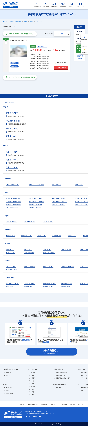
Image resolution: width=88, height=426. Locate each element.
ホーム (5, 21)
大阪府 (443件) (12, 159)
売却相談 (58, 388)
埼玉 (31, 384)
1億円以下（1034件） (35, 205)
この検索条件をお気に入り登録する (79, 56)
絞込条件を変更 (79, 49)
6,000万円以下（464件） (36, 202)
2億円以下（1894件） (58, 205)
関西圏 (32, 386)
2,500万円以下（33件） (36, 198)
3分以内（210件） (11, 267)
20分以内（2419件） (12, 270)
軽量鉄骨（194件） (26, 236)
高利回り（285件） (29, 284)
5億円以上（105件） (35, 208)
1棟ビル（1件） (56, 185)
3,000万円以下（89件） (59, 198)
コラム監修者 (63, 404)
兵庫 (31, 395)
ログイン (7, 390)
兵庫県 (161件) (12, 167)
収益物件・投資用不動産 (15, 21)
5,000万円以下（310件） (13, 202)
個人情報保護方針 (33, 404)
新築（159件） (10, 250)
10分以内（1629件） (67, 267)
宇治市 (31, 21)
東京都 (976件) (12, 113)
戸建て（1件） (79, 185)
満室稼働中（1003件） (12, 284)
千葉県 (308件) (12, 128)
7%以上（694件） (29, 222)
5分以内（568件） (29, 267)
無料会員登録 (61, 67)
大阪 (31, 389)
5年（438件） (28, 250)
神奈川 (32, 378)
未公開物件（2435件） (49, 284)
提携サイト (80, 404)
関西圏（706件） (66, 287)
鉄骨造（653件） (41, 236)
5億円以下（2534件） (12, 208)
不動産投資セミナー (61, 372)
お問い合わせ (44, 404)
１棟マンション (9, 375)
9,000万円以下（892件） (13, 205)
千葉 (31, 381)
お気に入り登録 (60, 63)
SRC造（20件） (72, 236)
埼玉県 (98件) (11, 136)
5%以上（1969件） (11, 222)
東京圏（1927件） (48, 287)
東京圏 (32, 372)
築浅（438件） (10, 287)
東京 (31, 375)
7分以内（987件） (48, 267)
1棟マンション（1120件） (36, 185)
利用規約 (22, 404)
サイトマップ (54, 404)
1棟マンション (39, 21)
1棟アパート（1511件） (12, 185)
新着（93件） (28, 287)
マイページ (8, 388)
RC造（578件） (56, 236)
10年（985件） (47, 250)
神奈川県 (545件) (13, 121)
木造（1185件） (10, 236)
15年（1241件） (66, 250)
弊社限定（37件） (66, 284)
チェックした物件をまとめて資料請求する (20, 34)
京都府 (25, 21)
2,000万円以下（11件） (13, 198)
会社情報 (72, 404)
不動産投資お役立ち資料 (62, 378)
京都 (31, 392)
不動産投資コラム (60, 375)
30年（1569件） (29, 253)
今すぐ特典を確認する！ (52, 351)
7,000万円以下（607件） (59, 202)
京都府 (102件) (12, 152)
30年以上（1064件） (49, 253)
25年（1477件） (10, 253)
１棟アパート (8, 372)
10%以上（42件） (48, 222)
